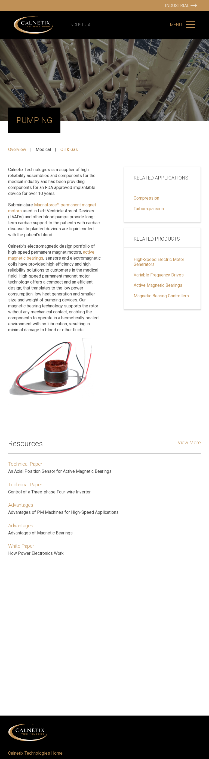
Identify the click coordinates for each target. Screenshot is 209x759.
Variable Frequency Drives (159, 275)
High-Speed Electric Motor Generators (159, 262)
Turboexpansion (149, 208)
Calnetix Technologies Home (35, 753)
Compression (146, 198)
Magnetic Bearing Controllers (161, 296)
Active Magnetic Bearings (158, 285)
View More (189, 442)
